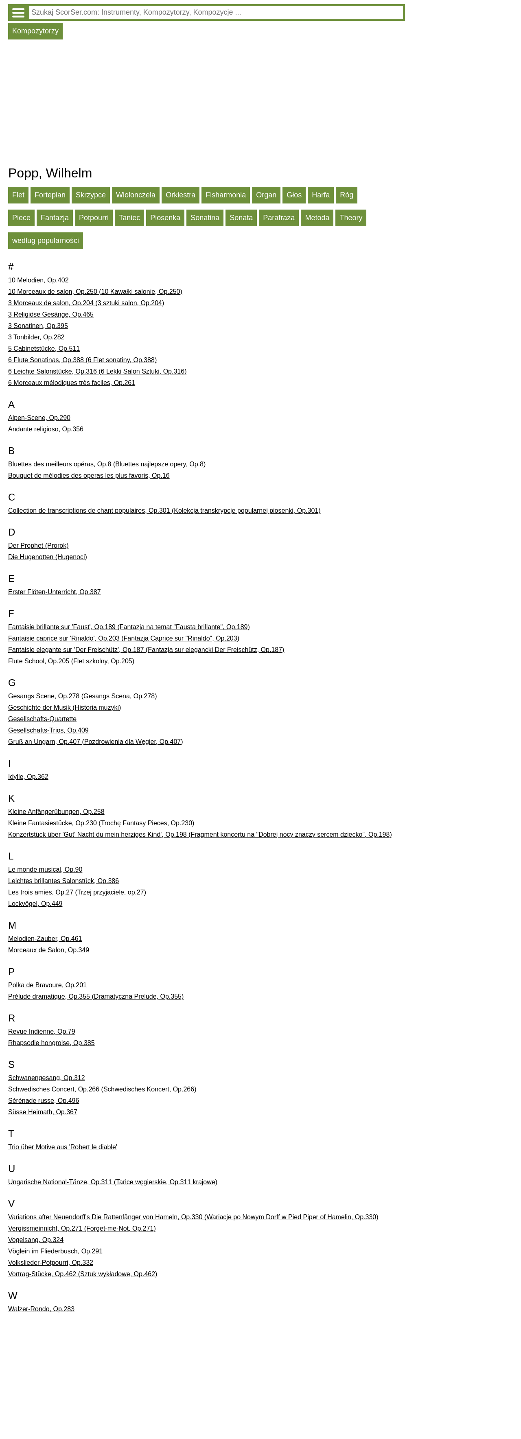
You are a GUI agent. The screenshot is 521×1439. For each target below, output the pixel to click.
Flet (18, 195)
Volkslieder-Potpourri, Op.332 (50, 1262)
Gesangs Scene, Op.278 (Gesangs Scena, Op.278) (82, 696)
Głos (294, 195)
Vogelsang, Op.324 (35, 1239)
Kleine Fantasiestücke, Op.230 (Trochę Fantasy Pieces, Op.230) (101, 823)
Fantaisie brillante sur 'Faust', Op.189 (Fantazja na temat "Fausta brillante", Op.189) (129, 626)
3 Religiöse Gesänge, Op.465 (51, 314)
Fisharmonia (226, 195)
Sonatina (204, 218)
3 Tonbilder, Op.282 (36, 337)
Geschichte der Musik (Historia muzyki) (64, 707)
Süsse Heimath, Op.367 (42, 1112)
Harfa (321, 195)
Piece (21, 218)
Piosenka (165, 218)
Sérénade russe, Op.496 (43, 1100)
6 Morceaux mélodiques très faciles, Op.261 (71, 382)
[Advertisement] (206, 105)
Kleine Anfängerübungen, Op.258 (56, 811)
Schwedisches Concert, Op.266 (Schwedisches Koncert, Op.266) (102, 1089)
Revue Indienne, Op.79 (41, 1031)
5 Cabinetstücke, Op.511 (44, 348)
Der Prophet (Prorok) (38, 545)
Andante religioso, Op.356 (45, 429)
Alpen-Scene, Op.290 (39, 417)
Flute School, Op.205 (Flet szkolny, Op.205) (71, 661)
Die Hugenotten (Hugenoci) (47, 556)
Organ (266, 195)
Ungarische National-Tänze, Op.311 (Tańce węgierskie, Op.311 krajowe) (112, 1182)
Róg (346, 195)
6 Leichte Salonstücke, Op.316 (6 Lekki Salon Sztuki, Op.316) (97, 371)
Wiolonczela (135, 195)
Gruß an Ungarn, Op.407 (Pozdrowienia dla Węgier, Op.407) (95, 741)
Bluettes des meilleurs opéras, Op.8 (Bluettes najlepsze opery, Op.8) (107, 464)
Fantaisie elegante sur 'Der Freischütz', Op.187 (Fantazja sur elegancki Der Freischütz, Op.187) (146, 649)
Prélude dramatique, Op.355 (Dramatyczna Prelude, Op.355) (96, 996)
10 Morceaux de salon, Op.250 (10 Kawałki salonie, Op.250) (95, 291)
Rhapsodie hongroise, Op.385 (51, 1042)
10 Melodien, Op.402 (38, 280)
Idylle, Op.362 (28, 776)
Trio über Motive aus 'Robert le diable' (62, 1147)
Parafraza (279, 218)
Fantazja (55, 218)
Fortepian (50, 195)
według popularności (45, 240)
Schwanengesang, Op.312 (46, 1077)
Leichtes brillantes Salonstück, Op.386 (63, 880)
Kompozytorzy (35, 31)
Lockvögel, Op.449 (35, 903)
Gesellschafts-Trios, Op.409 (48, 730)
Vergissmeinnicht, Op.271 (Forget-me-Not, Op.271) (82, 1228)
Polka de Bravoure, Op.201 (47, 985)
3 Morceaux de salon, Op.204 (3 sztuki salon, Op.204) (86, 303)
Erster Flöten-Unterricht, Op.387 (54, 591)
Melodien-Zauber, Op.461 (45, 938)
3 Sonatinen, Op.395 (38, 325)
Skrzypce (91, 195)
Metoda (317, 218)
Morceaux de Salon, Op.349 (48, 950)
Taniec (129, 218)
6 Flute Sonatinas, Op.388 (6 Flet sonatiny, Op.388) (82, 359)
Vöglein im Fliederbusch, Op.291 (55, 1251)
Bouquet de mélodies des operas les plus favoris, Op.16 (89, 475)
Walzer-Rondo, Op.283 (41, 1309)
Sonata (241, 218)
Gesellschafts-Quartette (42, 718)
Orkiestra (180, 195)
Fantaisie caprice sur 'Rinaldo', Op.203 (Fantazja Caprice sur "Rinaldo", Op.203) (123, 638)
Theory (350, 218)
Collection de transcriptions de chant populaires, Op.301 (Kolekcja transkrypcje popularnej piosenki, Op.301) (164, 510)
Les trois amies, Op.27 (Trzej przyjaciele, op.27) (77, 892)
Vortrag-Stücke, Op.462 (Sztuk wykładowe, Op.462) (82, 1274)
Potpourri (94, 218)
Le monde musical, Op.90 (45, 869)
